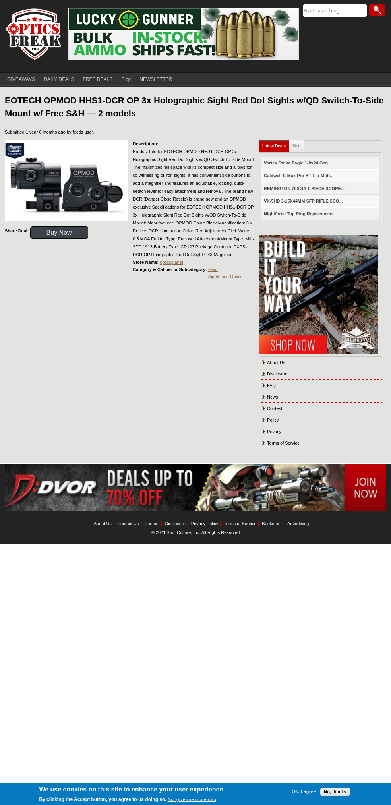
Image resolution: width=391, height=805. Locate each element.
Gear (213, 269)
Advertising (298, 523)
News (272, 397)
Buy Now (59, 232)
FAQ (271, 385)
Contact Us (128, 523)
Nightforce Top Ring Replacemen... (300, 213)
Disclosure (277, 374)
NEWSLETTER (155, 79)
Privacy (274, 431)
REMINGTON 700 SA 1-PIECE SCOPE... (304, 188)
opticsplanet (171, 262)
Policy (273, 420)
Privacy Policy (204, 523)
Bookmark (272, 523)
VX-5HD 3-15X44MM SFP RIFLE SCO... (303, 201)
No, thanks (335, 792)
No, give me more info (192, 799)
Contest (274, 408)
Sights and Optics (225, 276)
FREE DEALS (98, 79)
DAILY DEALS (59, 79)
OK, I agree (304, 791)
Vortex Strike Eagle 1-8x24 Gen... (297, 163)
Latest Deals (274, 146)
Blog (126, 79)
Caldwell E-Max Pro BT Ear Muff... (298, 175)
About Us (276, 362)
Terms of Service (283, 443)
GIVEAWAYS (21, 79)
